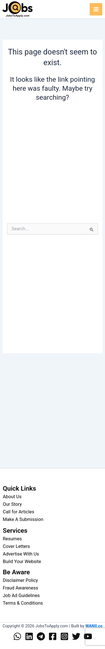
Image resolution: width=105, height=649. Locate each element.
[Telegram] (41, 636)
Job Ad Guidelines (21, 595)
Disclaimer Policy (20, 580)
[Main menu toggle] (96, 9)
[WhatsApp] (17, 636)
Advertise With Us (21, 554)
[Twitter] (76, 636)
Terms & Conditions (23, 603)
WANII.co (93, 625)
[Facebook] (52, 636)
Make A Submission (23, 519)
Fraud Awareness (20, 588)
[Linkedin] (29, 636)
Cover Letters (16, 546)
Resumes (12, 538)
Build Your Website (22, 561)
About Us (12, 496)
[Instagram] (64, 636)
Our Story (12, 504)
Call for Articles (18, 511)
